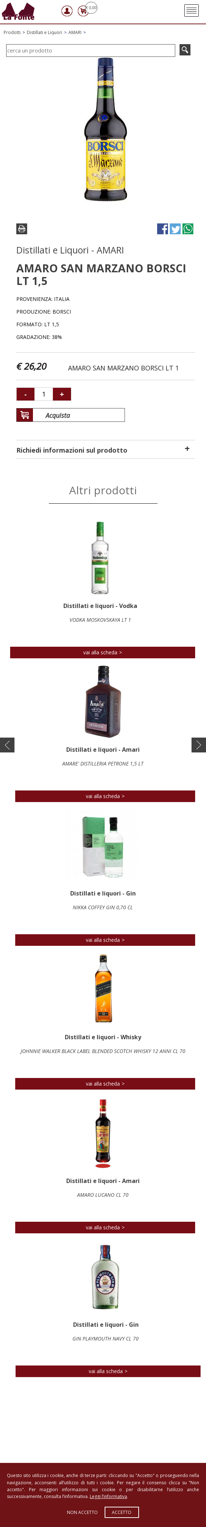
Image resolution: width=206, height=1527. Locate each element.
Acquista (49, 415)
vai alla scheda (100, 652)
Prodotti (12, 32)
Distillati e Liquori (44, 32)
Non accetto (82, 1512)
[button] (7, 745)
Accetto (121, 1512)
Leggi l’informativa (108, 1496)
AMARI (74, 32)
